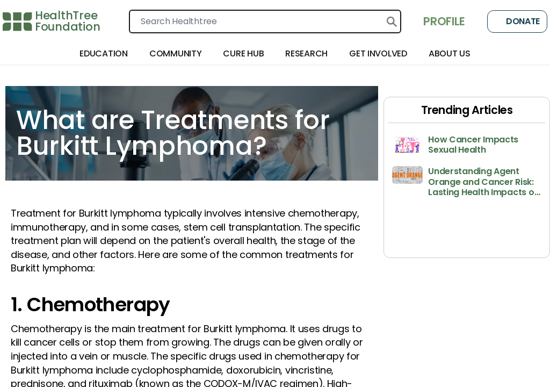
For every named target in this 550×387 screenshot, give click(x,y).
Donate (517, 21)
